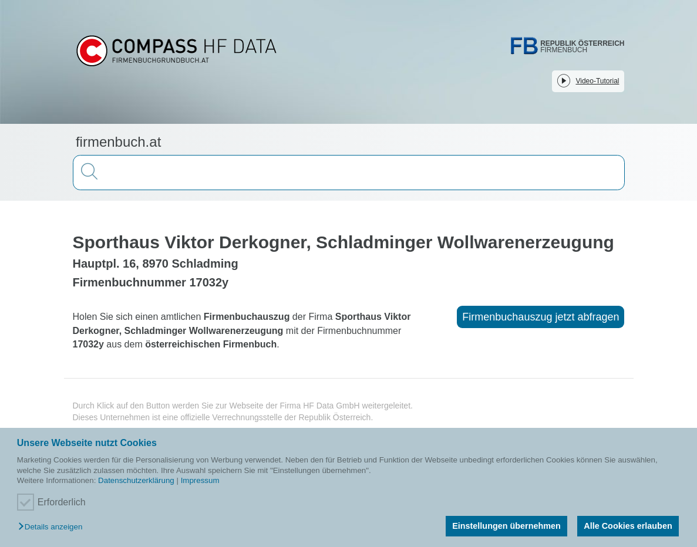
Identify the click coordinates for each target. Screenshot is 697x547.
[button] (53, 527)
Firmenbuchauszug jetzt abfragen (540, 317)
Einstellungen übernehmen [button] (506, 526)
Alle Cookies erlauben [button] (628, 526)
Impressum (200, 480)
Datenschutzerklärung (136, 480)
